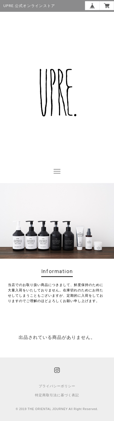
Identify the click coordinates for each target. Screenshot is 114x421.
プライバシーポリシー (57, 386)
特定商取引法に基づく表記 (57, 395)
